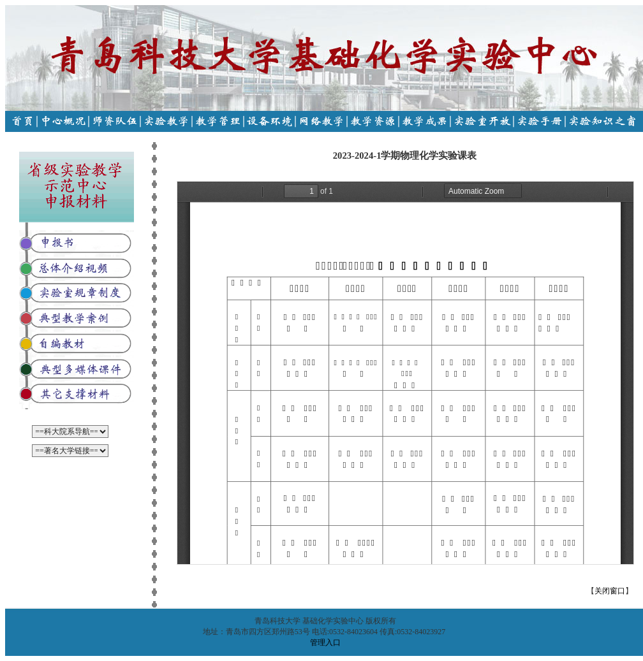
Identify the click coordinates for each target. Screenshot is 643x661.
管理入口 (325, 642)
